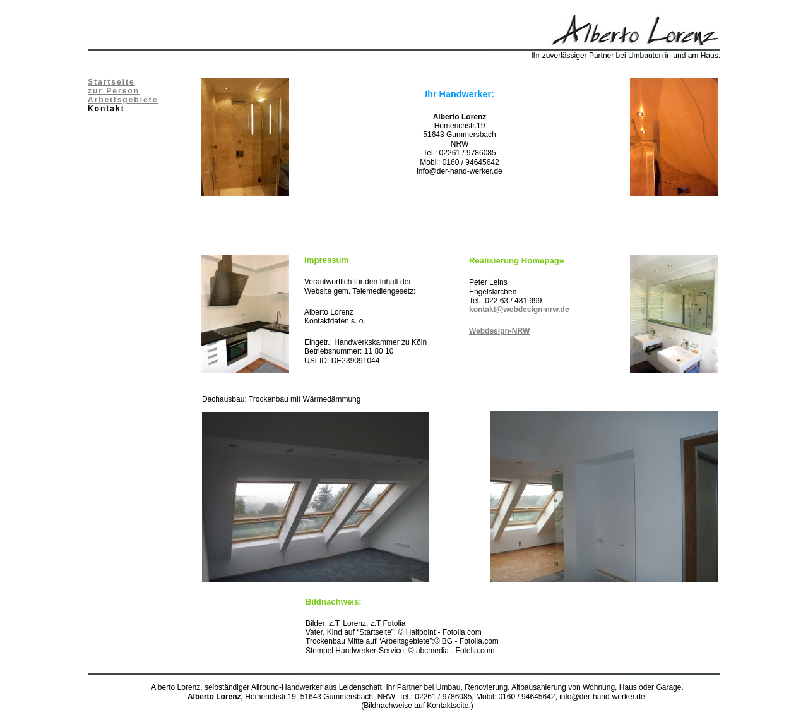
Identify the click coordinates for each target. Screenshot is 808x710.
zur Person (114, 91)
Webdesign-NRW (499, 331)
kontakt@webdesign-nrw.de (519, 309)
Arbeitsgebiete (123, 99)
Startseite (111, 82)
